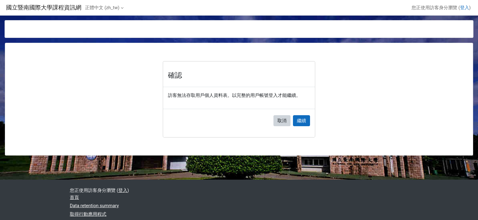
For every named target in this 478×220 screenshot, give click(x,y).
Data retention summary (94, 205)
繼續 (301, 120)
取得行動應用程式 (88, 214)
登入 (464, 7)
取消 (282, 120)
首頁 (74, 197)
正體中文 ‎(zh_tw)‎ (102, 7)
